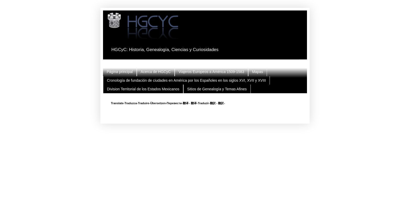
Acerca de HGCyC (156, 72)
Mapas (257, 72)
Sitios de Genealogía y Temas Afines (217, 89)
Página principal (120, 72)
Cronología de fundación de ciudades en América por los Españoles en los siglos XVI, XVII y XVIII (186, 80)
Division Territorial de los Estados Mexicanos (143, 89)
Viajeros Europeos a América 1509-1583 (211, 72)
